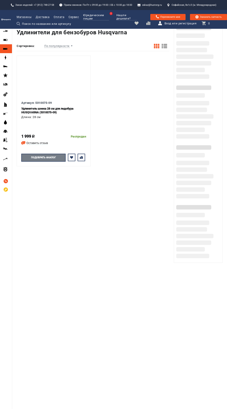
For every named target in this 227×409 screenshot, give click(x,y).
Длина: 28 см (31, 117)
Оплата (59, 17)
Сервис (73, 17)
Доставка (42, 17)
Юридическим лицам (96, 17)
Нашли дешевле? (123, 17)
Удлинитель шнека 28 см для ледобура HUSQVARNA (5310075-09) (47, 110)
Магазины (24, 17)
